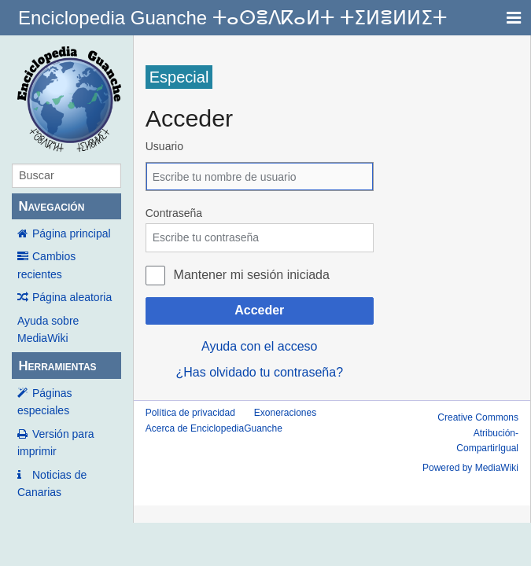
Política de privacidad (190, 412)
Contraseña (174, 213)
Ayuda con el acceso (259, 346)
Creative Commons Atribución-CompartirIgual (477, 432)
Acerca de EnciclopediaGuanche (214, 428)
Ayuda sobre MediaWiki (48, 329)
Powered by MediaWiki (470, 467)
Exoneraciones (285, 412)
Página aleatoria (72, 297)
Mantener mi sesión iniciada (252, 274)
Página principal (71, 233)
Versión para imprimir (55, 443)
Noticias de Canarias (52, 483)
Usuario (164, 146)
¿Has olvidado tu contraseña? (259, 372)
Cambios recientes (46, 265)
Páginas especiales (44, 402)
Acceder (259, 310)
